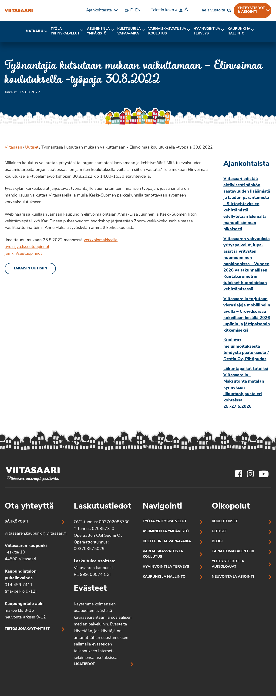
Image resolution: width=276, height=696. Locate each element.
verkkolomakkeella (101, 240)
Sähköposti (16, 521)
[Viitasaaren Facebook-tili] (238, 473)
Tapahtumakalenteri (233, 551)
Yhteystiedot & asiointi (251, 10)
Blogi (217, 541)
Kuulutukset (225, 521)
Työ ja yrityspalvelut (65, 31)
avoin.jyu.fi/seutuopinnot (27, 247)
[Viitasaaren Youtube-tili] (264, 473)
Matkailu (34, 31)
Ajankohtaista (99, 10)
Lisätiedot (84, 664)
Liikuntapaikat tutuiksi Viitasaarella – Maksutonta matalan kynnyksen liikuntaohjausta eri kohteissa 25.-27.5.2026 (245, 388)
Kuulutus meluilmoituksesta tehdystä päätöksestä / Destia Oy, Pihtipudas (246, 349)
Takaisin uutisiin (30, 268)
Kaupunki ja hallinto (239, 31)
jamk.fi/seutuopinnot (23, 253)
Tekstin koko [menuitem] (169, 10)
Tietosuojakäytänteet (27, 629)
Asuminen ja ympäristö (98, 31)
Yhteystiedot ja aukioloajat (228, 564)
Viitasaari (13, 147)
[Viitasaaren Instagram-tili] (250, 473)
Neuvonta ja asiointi (233, 577)
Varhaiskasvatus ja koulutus (167, 31)
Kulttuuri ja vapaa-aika (129, 31)
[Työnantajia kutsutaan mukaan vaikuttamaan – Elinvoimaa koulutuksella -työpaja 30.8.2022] (19, 10)
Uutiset (31, 147)
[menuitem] (101, 10)
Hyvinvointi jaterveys (207, 31)
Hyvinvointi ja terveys (166, 567)
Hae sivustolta (212, 10)
